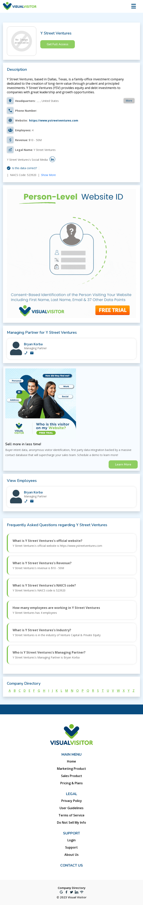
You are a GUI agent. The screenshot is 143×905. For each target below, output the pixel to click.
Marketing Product (71, 768)
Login (71, 840)
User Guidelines (71, 808)
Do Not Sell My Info (71, 822)
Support (71, 847)
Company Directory (71, 888)
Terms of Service (71, 815)
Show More (48, 175)
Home (71, 761)
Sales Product (71, 776)
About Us (71, 854)
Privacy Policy (71, 801)
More (129, 100)
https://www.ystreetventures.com (53, 120)
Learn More (123, 464)
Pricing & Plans (71, 783)
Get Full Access (57, 44)
